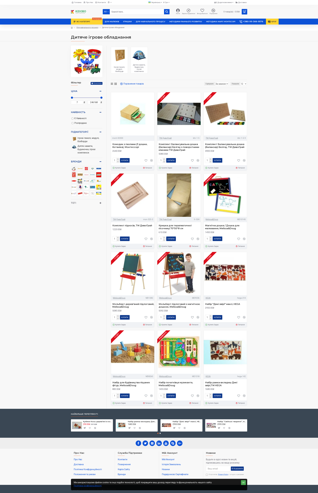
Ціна (74, 91)
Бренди (76, 161)
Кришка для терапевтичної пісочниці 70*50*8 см (175, 227)
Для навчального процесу (87, 27)
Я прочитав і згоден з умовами (225, 474)
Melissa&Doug (212, 219)
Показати (236, 84)
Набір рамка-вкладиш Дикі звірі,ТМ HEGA (221, 384)
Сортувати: (195, 84)
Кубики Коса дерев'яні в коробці (97, 421)
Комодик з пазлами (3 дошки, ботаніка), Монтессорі (129, 145)
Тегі (73, 203)
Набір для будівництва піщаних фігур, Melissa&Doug (131, 384)
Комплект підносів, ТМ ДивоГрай (132, 225)
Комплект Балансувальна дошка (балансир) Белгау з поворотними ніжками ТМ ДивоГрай (179, 147)
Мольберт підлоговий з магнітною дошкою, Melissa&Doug (179, 305)
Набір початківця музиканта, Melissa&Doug (176, 384)
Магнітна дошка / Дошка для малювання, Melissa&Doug (222, 227)
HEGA (208, 298)
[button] (158, 433)
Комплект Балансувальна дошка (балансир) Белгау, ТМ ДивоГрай (224, 145)
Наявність (78, 112)
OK (243, 483)
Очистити (98, 83)
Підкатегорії (79, 132)
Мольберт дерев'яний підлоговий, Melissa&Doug (133, 305)
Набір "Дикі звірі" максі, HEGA (222, 304)
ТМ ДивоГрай (165, 138)
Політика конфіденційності (88, 485)
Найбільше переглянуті (84, 414)
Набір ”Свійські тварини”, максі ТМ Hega (231, 421)
